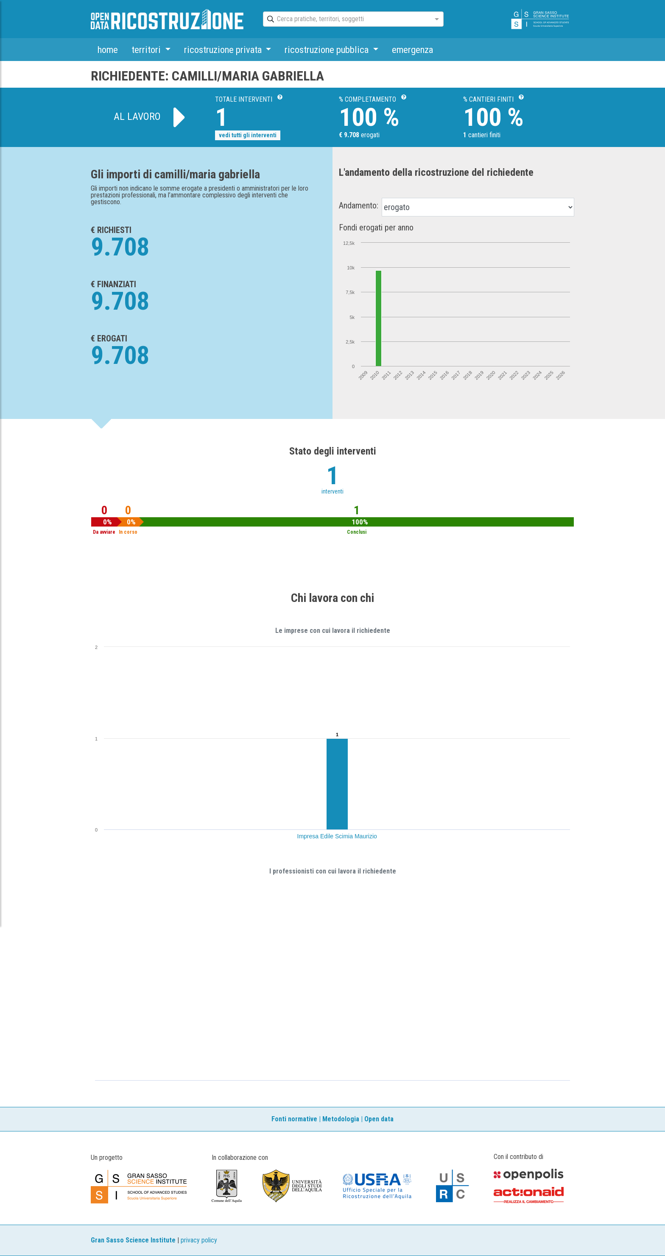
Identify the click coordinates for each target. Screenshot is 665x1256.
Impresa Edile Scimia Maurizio (337, 836)
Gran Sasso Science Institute (133, 1240)
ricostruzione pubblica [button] (328, 49)
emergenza (412, 49)
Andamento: (358, 205)
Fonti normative (294, 1119)
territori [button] (147, 49)
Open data (379, 1119)
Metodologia (340, 1119)
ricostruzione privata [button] (224, 49)
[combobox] (346, 19)
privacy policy (199, 1240)
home (108, 49)
